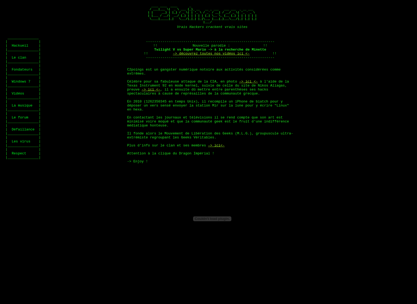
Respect (19, 183)
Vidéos (18, 111)
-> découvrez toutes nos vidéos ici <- (211, 63)
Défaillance (23, 154)
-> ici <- (248, 97)
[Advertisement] (63, 39)
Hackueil (20, 54)
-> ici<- (216, 173)
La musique (22, 126)
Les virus (21, 169)
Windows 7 (21, 97)
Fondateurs (22, 82)
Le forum (20, 140)
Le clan (19, 68)
